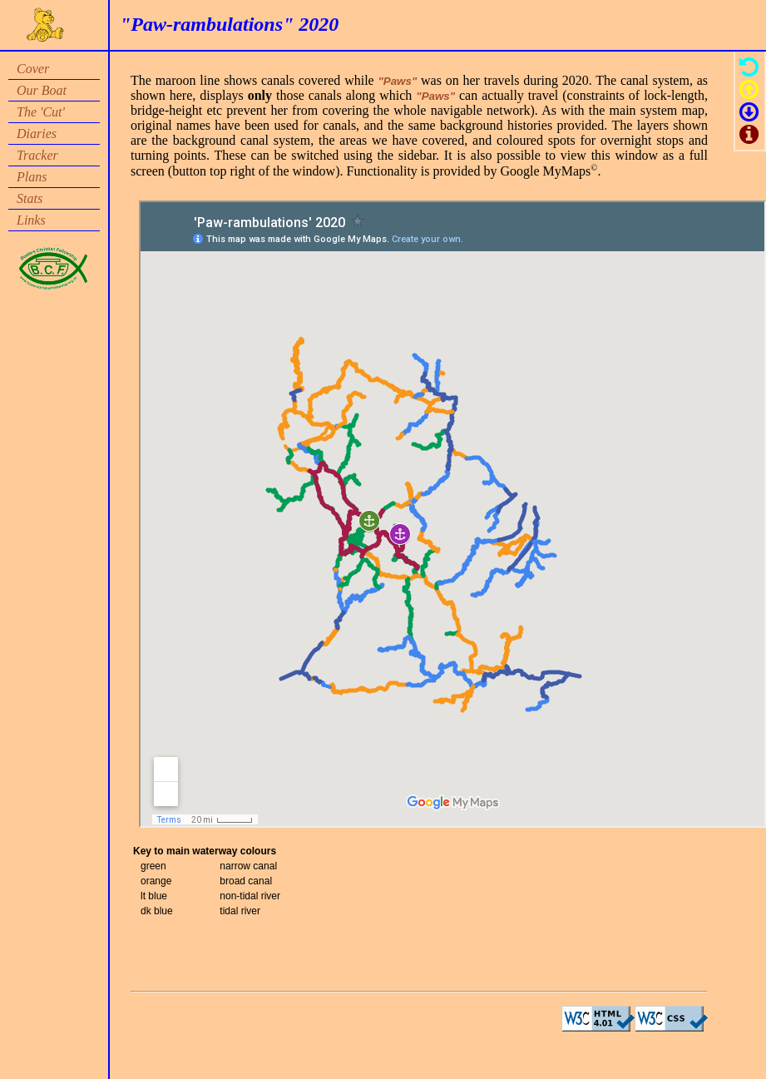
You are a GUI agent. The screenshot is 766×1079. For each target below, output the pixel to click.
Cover (33, 69)
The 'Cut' (41, 112)
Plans (32, 177)
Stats (29, 198)
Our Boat (42, 90)
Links (31, 220)
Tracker (37, 155)
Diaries (37, 133)
